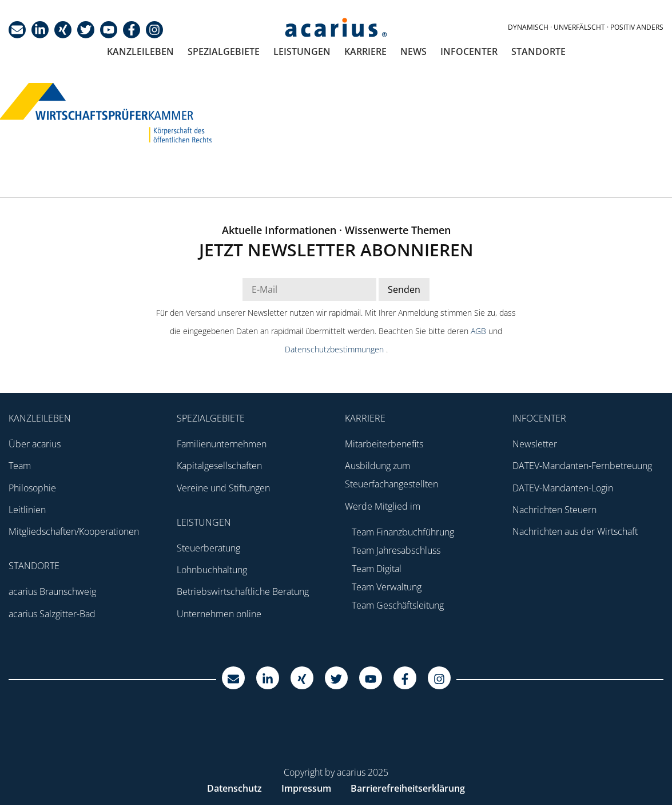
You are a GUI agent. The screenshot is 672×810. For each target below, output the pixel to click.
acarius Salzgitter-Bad (52, 614)
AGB (479, 330)
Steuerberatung (208, 548)
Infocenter (469, 51)
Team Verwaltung (387, 587)
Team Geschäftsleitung (398, 605)
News (413, 51)
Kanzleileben (140, 51)
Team (20, 465)
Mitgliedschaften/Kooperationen (74, 531)
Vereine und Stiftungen (223, 488)
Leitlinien (27, 509)
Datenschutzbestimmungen (335, 349)
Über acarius (35, 444)
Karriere (365, 51)
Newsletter (534, 444)
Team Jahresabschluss (396, 550)
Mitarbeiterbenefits (384, 444)
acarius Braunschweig (52, 591)
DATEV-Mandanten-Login (562, 488)
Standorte (538, 51)
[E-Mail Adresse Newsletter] (309, 289)
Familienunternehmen (222, 444)
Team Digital (376, 568)
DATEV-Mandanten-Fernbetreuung (582, 465)
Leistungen (302, 51)
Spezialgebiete (224, 51)
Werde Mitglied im (382, 506)
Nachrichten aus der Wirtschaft (575, 531)
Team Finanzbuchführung (403, 532)
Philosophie (32, 488)
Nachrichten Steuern (554, 509)
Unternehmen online (219, 614)
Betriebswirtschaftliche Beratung (243, 591)
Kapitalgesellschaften (219, 465)
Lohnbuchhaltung (212, 569)
